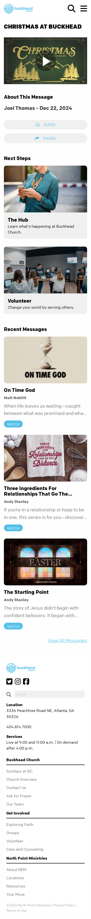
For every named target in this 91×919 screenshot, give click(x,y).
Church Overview (21, 779)
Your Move (15, 894)
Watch (13, 424)
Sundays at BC (19, 771)
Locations (15, 877)
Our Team (15, 804)
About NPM (16, 869)
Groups (12, 832)
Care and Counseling (24, 849)
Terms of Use (16, 910)
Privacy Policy (63, 905)
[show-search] (69, 8)
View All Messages (67, 640)
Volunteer (14, 840)
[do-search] (50, 694)
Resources (15, 886)
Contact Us (16, 787)
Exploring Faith (19, 824)
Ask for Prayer (19, 795)
